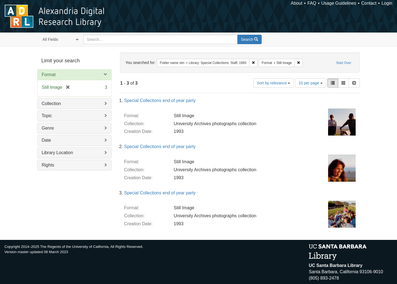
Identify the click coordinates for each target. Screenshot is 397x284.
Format (49, 74)
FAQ (311, 3)
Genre (48, 128)
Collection (51, 103)
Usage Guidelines (338, 3)
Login (387, 3)
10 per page (311, 83)
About (296, 3)
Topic (47, 115)
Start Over (343, 63)
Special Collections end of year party (160, 100)
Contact (368, 3)
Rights (48, 165)
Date (46, 140)
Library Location (57, 152)
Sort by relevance (273, 83)
